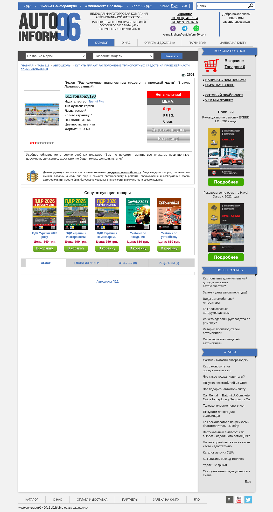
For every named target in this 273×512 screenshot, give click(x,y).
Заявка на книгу (233, 42)
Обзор (46, 263)
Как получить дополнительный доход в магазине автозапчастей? (225, 282)
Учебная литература (58, 6)
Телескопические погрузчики (224, 405)
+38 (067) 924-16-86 (184, 22)
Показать (171, 56)
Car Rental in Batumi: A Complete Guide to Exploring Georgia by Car (227, 397)
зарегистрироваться (236, 21)
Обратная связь (220, 85)
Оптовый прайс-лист (224, 95)
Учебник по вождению (138, 235)
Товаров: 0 (235, 67)
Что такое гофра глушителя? (224, 376)
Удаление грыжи (215, 465)
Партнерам (197, 42)
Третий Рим (96, 101)
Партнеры (130, 499)
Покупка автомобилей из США (225, 383)
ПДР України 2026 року (44, 235)
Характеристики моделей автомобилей (221, 341)
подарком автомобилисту (124, 172)
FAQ (197, 499)
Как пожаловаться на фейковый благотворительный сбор (226, 424)
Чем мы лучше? (219, 100)
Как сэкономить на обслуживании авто (217, 368)
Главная (27, 65)
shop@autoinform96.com (190, 34)
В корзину (44, 248)
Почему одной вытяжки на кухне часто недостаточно (226, 444)
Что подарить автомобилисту (224, 389)
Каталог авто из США (218, 452)
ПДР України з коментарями (107, 235)
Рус (174, 6)
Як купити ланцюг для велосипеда (219, 413)
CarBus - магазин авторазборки (226, 360)
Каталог (101, 42)
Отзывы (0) (128, 263)
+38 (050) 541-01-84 (184, 18)
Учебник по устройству (169, 235)
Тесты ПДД (142, 6)
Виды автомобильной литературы (218, 300)
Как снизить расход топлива (223, 459)
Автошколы (62, 65)
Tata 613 (43, 65)
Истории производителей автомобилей (221, 331)
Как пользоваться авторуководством (216, 311)
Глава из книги (86, 263)
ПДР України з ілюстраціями (76, 235)
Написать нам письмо (225, 80)
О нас (126, 42)
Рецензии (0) (169, 263)
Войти (233, 18)
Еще (248, 481)
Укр (184, 6)
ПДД (28, 6)
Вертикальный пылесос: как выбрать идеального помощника (226, 434)
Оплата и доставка (159, 42)
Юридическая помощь (104, 6)
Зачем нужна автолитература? (225, 292)
